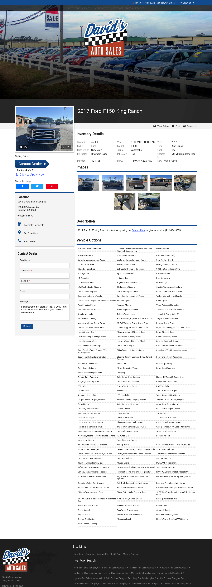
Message (25, 354)
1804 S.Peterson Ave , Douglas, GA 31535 (154, 3)
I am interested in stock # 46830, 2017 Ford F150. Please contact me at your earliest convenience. (44, 364)
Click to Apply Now (29, 227)
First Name (26, 312)
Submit (27, 378)
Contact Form (138, 282)
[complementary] (203, 578)
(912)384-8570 (185, 2)
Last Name (26, 323)
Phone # (25, 333)
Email (22, 343)
